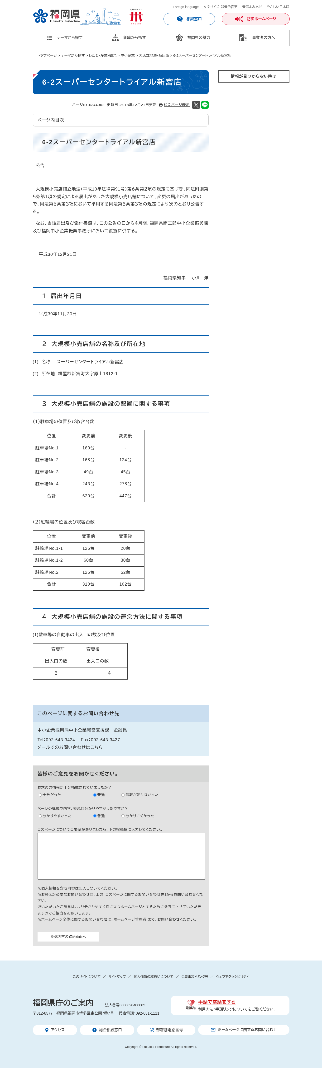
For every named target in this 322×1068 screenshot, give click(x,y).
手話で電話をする (216, 1002)
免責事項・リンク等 (194, 977)
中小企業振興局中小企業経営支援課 (73, 730)
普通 (101, 795)
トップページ (47, 55)
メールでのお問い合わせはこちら (70, 747)
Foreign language (186, 7)
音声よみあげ (252, 7)
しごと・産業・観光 (102, 55)
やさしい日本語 (278, 7)
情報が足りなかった (142, 795)
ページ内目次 (51, 120)
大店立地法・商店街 (154, 55)
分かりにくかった (139, 816)
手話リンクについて (231, 1009)
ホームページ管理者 (131, 919)
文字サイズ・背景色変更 (220, 7)
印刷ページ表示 (177, 105)
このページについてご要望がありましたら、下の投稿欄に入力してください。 (100, 829)
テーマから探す (73, 55)
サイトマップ (117, 977)
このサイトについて (87, 977)
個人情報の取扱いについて (153, 977)
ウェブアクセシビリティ (232, 977)
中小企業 (127, 55)
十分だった (52, 795)
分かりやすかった (57, 816)
